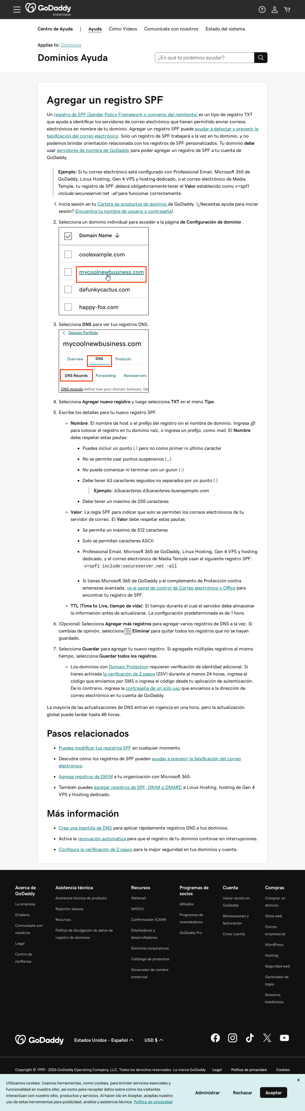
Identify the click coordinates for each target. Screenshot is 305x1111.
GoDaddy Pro (191, 933)
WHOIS (137, 909)
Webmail (138, 898)
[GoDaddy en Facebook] (215, 1041)
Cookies (283, 1070)
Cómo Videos (123, 28)
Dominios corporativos (150, 948)
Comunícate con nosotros (171, 28)
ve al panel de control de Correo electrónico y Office (181, 587)
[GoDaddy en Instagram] (232, 1041)
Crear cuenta (234, 934)
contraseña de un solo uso (153, 688)
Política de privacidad (249, 1070)
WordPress (274, 945)
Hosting (271, 955)
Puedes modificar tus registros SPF (95, 747)
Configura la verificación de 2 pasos (95, 849)
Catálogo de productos (150, 959)
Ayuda (95, 28)
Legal (19, 943)
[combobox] (205, 57)
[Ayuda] (262, 9)
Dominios (71, 44)
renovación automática (102, 838)
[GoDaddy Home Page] (40, 1040)
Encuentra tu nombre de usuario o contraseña (123, 211)
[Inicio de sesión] (274, 9)
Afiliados (187, 904)
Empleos (22, 915)
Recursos (63, 919)
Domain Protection (128, 666)
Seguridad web (277, 966)
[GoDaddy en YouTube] (284, 1041)
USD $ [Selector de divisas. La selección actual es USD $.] (154, 1040)
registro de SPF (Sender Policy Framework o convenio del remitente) (125, 114)
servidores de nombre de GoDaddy (93, 150)
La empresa (25, 904)
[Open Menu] (14, 9)
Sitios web (273, 916)
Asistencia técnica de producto (81, 898)
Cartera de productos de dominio (132, 203)
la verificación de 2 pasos (129, 673)
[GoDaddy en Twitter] (267, 1041)
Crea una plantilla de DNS (85, 827)
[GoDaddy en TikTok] (250, 1041)
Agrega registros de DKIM (86, 776)
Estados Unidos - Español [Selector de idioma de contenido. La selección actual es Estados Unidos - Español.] (104, 1040)
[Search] (260, 57)
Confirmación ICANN (148, 919)
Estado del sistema (225, 28)
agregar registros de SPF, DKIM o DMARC (138, 787)
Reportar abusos (69, 909)
